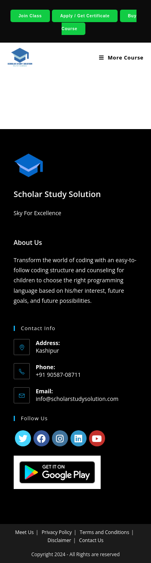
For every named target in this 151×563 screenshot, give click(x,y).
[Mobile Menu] (118, 57)
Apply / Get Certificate (85, 16)
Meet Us (24, 532)
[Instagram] (60, 438)
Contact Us (91, 540)
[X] (23, 438)
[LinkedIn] (78, 438)
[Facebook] (41, 438)
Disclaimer (59, 540)
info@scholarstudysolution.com (77, 399)
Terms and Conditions (104, 532)
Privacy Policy (56, 532)
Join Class (30, 16)
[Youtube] (97, 438)
